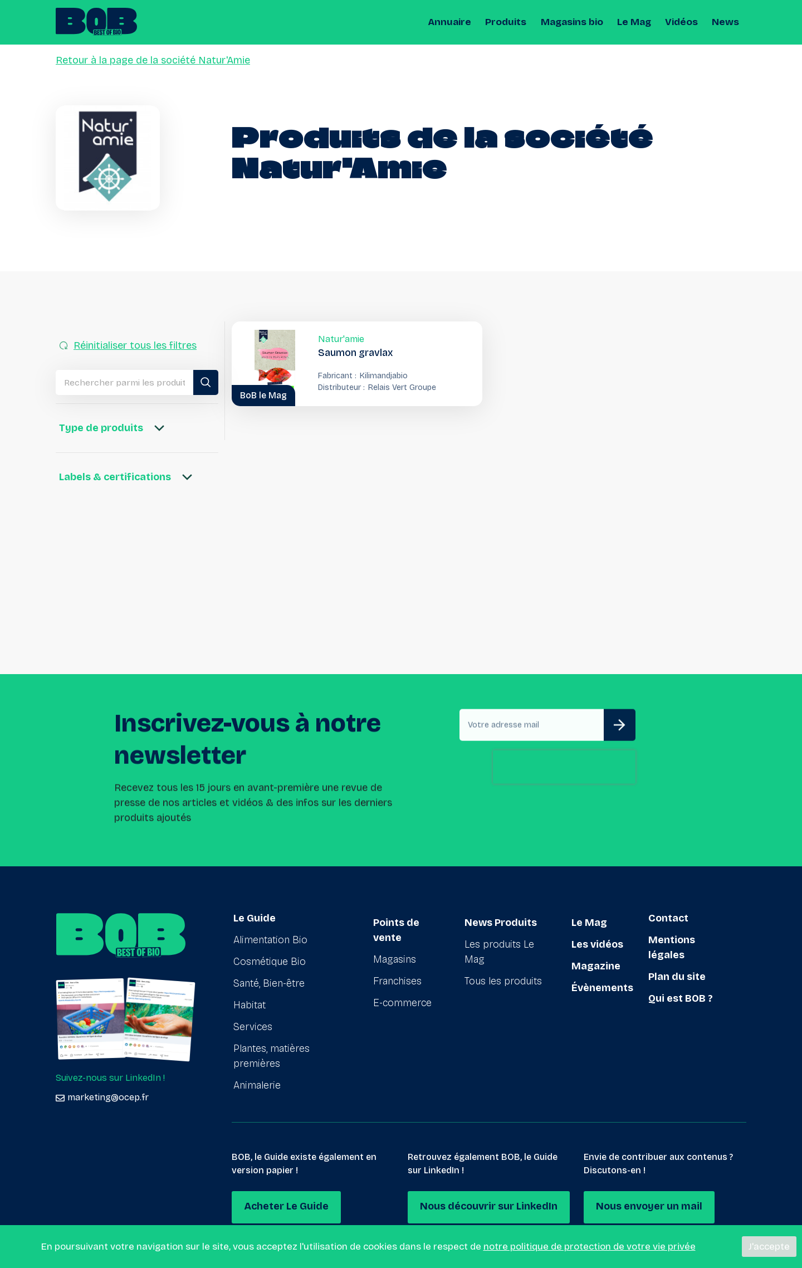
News (726, 22)
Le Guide (254, 918)
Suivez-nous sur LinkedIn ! (110, 1077)
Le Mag (635, 22)
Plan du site (677, 976)
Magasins (394, 955)
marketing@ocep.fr (102, 1097)
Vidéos (683, 22)
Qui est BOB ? (680, 998)
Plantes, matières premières (271, 1056)
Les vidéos (597, 940)
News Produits (500, 918)
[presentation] (564, 817)
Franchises (397, 976)
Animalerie (257, 1085)
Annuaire (456, 22)
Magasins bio (574, 22)
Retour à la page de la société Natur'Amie (153, 60)
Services (252, 1027)
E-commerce (402, 998)
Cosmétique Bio (269, 961)
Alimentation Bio (270, 940)
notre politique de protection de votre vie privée (589, 1246)
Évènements (602, 983)
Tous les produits (503, 976)
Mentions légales (671, 947)
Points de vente (396, 925)
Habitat (249, 1005)
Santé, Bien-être (269, 983)
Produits (510, 22)
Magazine (595, 961)
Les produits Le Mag (499, 947)
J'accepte (769, 1246)
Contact (668, 918)
